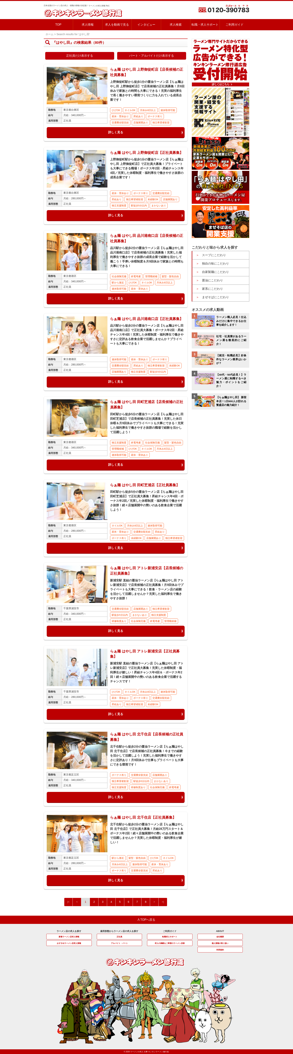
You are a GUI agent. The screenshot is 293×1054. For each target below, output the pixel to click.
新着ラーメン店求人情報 (69, 937)
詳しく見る (115, 132)
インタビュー (146, 24)
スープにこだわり (214, 255)
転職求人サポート (169, 937)
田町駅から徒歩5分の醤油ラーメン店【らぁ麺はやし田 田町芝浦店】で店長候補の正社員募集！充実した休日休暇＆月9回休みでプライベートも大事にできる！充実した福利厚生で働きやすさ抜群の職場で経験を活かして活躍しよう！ (146, 423)
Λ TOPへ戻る (146, 919)
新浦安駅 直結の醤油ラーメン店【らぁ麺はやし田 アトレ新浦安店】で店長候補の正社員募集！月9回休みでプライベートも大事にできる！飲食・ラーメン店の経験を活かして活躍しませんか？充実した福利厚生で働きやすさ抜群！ (146, 589)
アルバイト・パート (119, 943)
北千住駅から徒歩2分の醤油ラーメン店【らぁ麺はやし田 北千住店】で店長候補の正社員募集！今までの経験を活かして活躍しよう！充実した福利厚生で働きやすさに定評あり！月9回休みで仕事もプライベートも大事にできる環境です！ (146, 755)
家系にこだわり (212, 288)
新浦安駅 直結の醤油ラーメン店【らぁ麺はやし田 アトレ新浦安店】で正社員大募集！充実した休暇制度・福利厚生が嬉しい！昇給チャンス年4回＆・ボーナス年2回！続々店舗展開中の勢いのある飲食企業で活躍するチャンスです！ (146, 672)
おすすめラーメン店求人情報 (69, 943)
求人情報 (88, 24)
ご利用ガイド (234, 24)
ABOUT (220, 931)
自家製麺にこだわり (215, 272)
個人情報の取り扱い (220, 943)
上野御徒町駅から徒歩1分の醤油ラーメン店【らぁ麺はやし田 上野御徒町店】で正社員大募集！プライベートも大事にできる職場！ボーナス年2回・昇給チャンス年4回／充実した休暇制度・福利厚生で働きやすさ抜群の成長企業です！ (146, 168)
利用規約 (220, 950)
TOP (58, 24)
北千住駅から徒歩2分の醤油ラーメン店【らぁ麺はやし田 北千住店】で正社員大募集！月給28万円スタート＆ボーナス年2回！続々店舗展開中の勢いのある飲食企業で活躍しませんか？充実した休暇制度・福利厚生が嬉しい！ (146, 833)
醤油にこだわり (212, 280)
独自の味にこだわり (215, 263)
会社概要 (220, 937)
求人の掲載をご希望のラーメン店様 (170, 943)
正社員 (119, 937)
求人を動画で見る (117, 24)
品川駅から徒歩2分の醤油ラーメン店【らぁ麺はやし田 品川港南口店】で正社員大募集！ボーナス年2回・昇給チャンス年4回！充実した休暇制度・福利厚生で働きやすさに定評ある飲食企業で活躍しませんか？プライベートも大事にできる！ (146, 334)
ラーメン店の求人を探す (69, 931)
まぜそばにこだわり (215, 297)
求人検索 (176, 24)
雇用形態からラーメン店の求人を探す (119, 931)
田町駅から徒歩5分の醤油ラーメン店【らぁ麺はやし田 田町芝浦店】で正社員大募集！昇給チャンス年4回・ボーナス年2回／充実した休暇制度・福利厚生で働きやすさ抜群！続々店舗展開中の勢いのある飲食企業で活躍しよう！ (146, 500)
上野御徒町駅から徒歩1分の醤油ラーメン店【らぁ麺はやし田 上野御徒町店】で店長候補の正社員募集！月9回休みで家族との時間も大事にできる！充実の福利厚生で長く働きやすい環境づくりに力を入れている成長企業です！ (147, 90)
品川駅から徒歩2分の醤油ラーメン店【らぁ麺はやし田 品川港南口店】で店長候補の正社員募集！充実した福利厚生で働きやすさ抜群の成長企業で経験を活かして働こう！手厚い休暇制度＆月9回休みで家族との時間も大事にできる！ (146, 257)
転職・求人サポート (205, 24)
